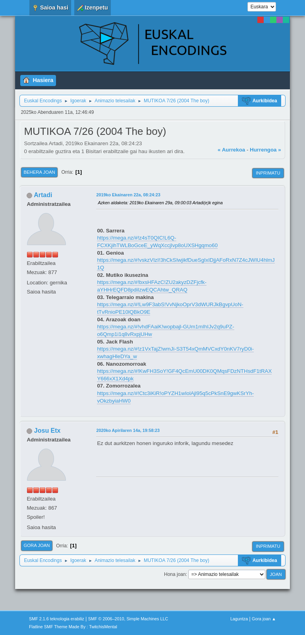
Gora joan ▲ (264, 618)
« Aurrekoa (231, 150)
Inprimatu (268, 173)
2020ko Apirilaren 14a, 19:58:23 (128, 430)
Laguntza (239, 618)
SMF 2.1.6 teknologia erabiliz (56, 618)
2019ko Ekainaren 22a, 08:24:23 (128, 194)
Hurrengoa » (265, 150)
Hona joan (175, 574)
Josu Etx (47, 430)
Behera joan (39, 172)
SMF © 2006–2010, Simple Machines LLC (128, 618)
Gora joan (36, 545)
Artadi (43, 195)
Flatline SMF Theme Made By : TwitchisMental (73, 626)
